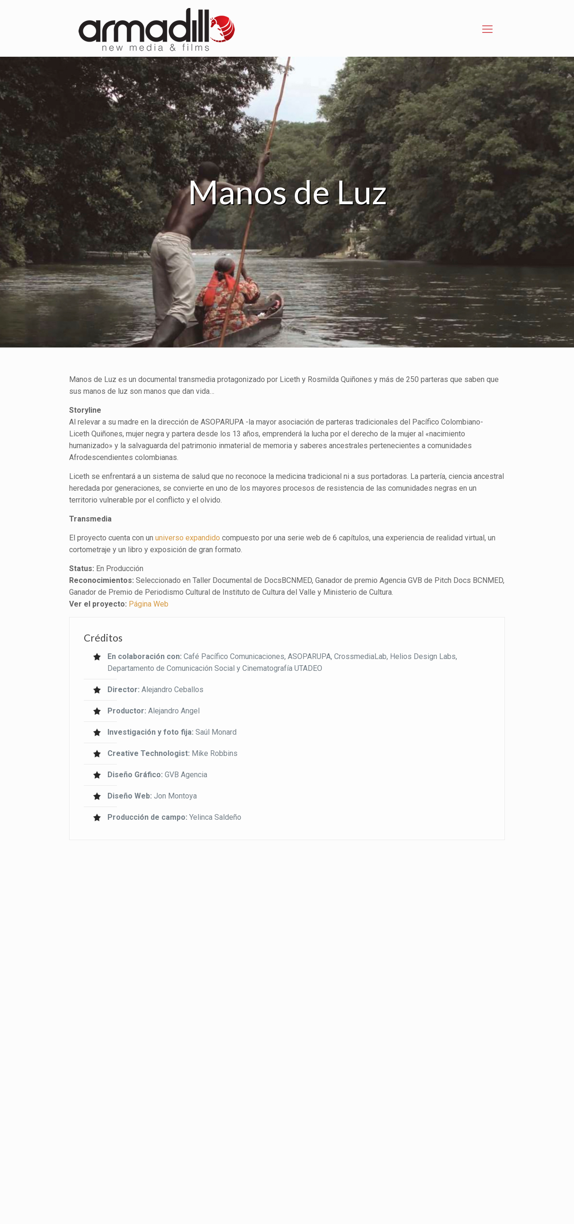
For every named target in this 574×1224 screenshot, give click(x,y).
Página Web (148, 603)
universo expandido (187, 537)
